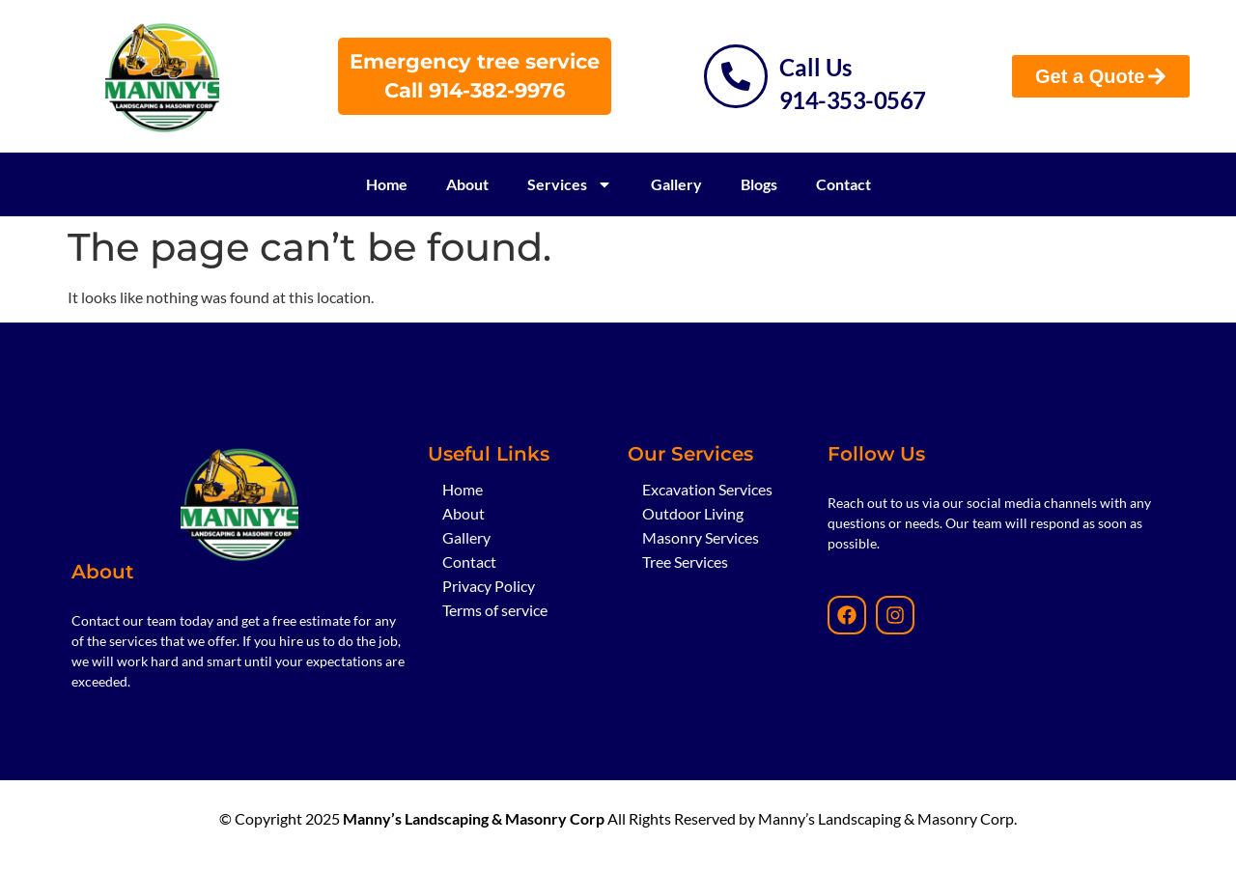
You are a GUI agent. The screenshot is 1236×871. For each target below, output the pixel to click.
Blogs (759, 184)
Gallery (676, 184)
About (467, 184)
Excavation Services (707, 489)
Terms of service (495, 610)
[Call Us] (736, 76)
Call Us (815, 67)
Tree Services (685, 561)
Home (386, 184)
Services (569, 184)
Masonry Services (700, 537)
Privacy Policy (488, 585)
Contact (843, 184)
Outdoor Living (693, 513)
